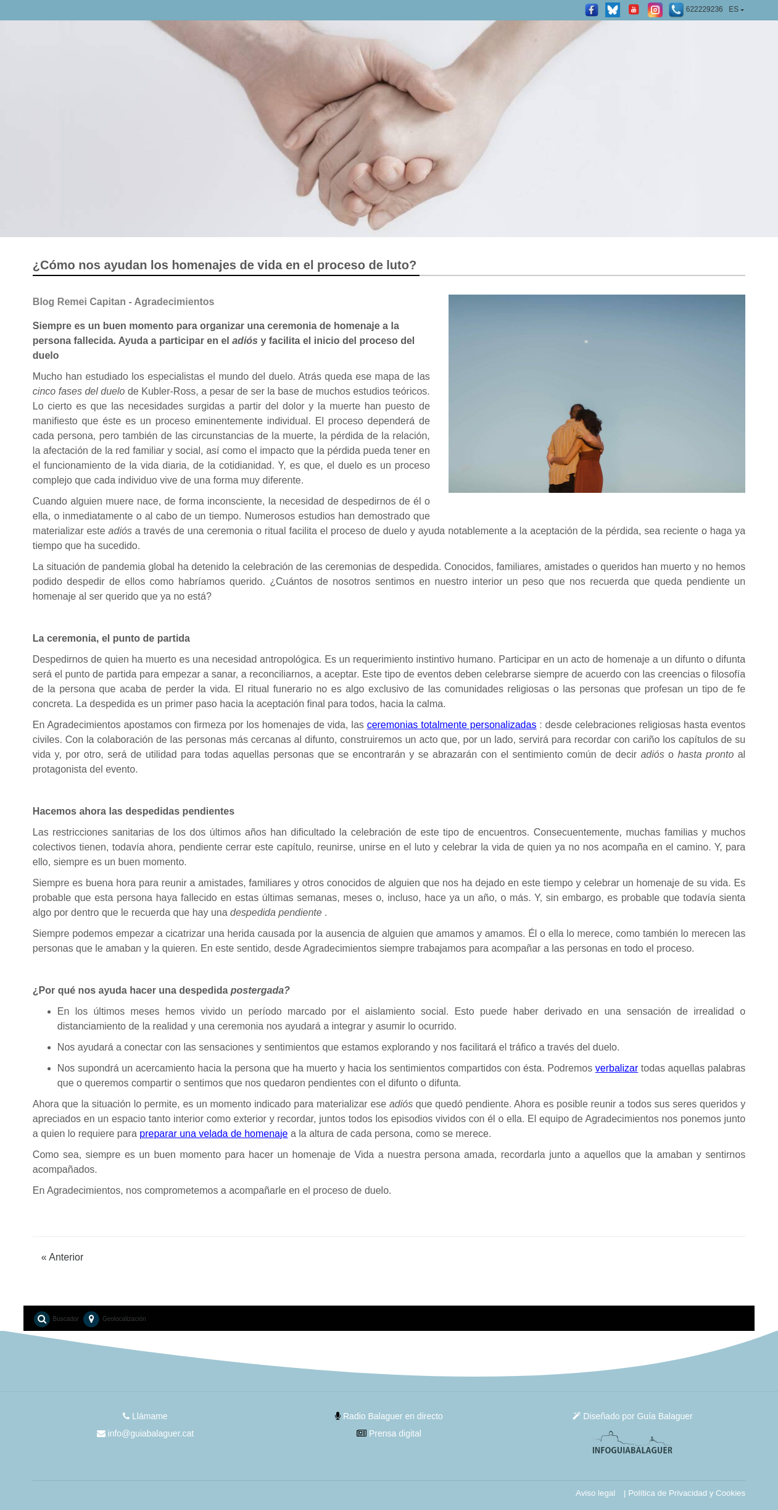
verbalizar (616, 1068)
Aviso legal (595, 1493)
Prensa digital (389, 1433)
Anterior (62, 1257)
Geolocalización (114, 1319)
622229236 (695, 9)
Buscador (56, 1319)
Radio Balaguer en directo (389, 1416)
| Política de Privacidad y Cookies (684, 1493)
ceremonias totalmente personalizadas (452, 724)
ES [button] (734, 9)
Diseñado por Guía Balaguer (632, 1416)
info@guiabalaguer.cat (145, 1433)
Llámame (145, 1416)
